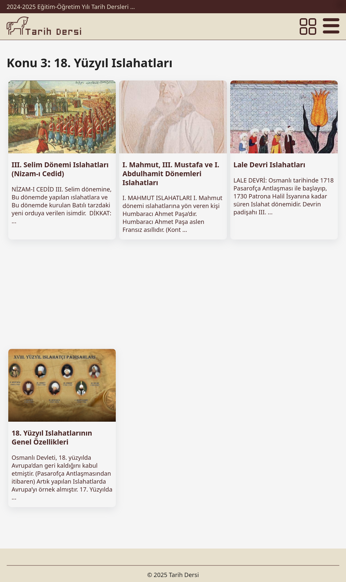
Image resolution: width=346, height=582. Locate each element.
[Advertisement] (173, 294)
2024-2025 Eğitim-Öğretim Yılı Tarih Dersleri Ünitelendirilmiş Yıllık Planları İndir (73, 7)
